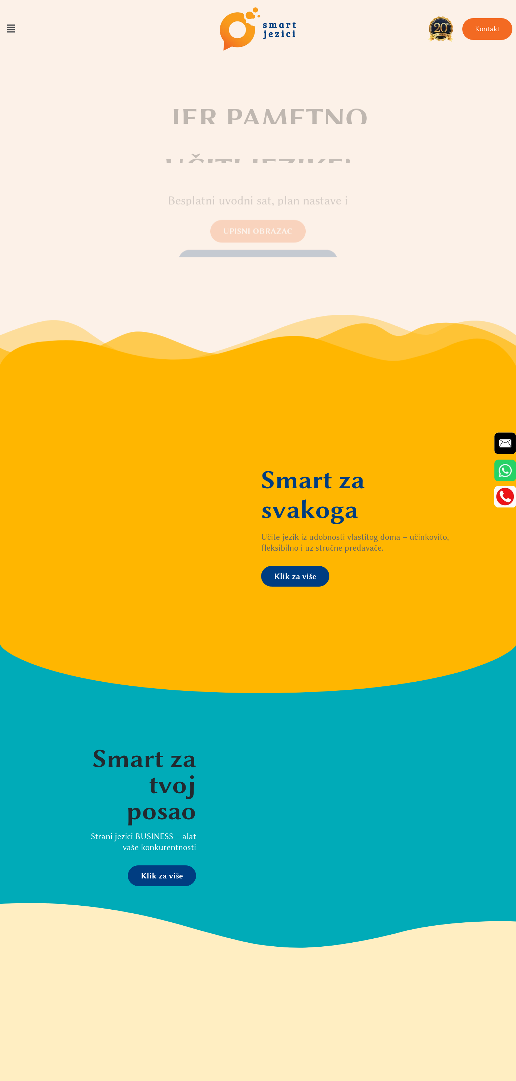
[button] (11, 29)
